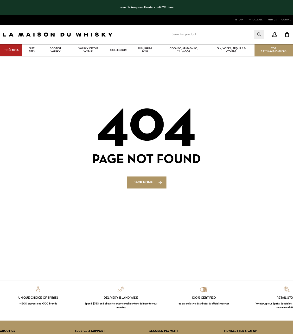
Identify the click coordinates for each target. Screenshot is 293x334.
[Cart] (287, 34)
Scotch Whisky (55, 50)
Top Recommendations (274, 50)
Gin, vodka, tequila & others (231, 50)
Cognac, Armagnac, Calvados (183, 50)
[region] (146, 7)
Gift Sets (32, 50)
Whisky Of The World (88, 50)
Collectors (118, 50)
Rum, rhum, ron (145, 50)
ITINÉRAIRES (11, 50)
